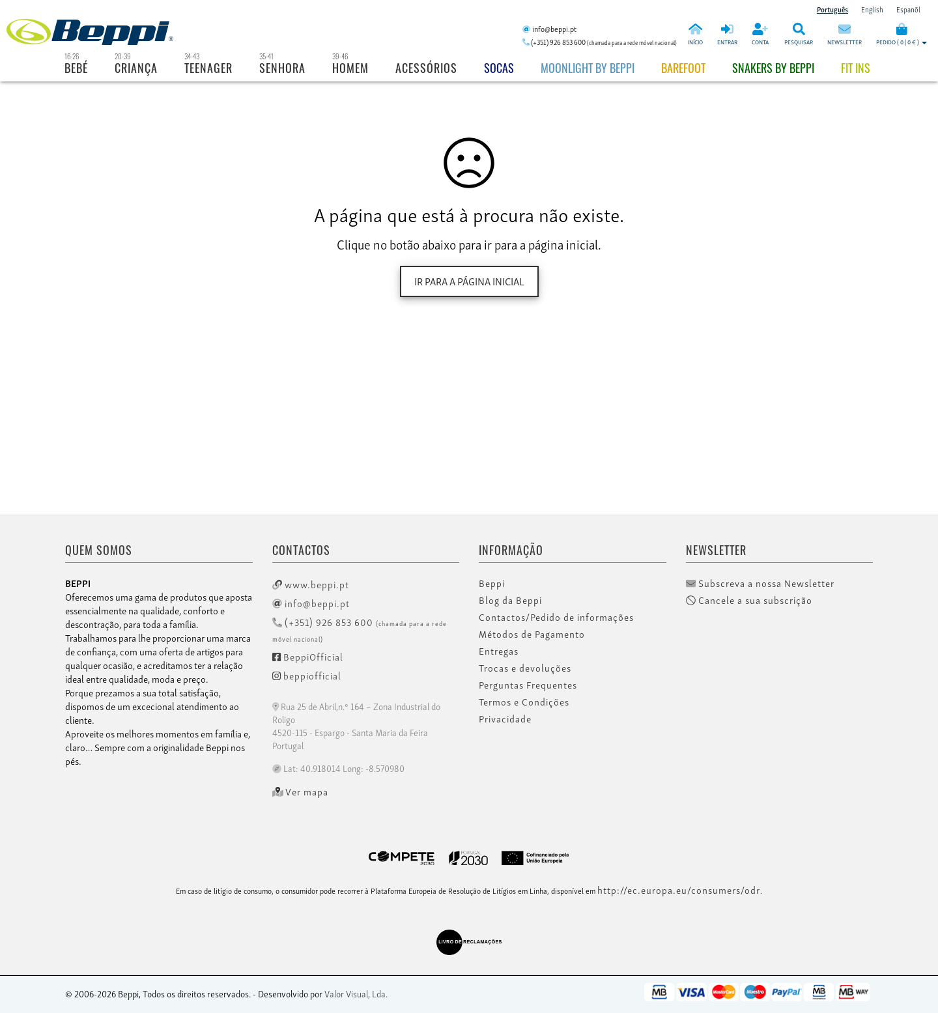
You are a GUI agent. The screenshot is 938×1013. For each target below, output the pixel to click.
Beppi (492, 583)
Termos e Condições (524, 701)
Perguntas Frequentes (528, 685)
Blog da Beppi (510, 600)
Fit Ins (855, 67)
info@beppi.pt (311, 602)
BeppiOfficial (307, 656)
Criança (136, 67)
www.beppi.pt (310, 584)
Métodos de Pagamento (532, 634)
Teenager (208, 67)
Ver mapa (300, 791)
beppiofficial (306, 675)
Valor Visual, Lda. (356, 993)
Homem (350, 67)
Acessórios (426, 67)
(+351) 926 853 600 (359, 629)
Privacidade (505, 718)
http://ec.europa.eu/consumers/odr (678, 889)
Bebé (76, 67)
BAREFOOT (683, 67)
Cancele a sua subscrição (749, 600)
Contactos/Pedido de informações (556, 617)
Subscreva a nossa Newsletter (760, 583)
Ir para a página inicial (469, 280)
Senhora (282, 67)
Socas (499, 67)
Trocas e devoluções (525, 668)
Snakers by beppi (773, 67)
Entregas (499, 651)
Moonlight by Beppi (587, 67)
